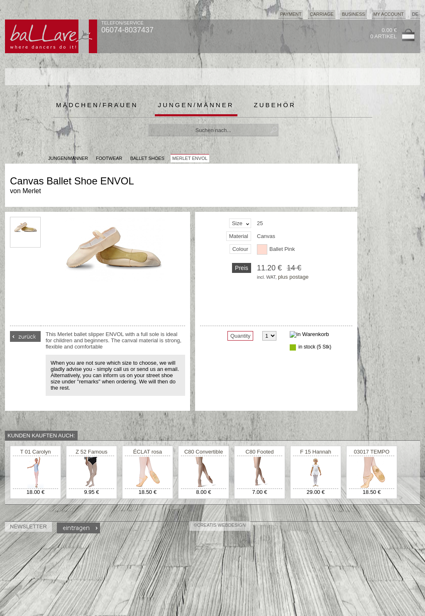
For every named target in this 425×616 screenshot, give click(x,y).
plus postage (293, 277)
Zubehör (275, 104)
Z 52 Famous (91, 452)
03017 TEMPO (372, 452)
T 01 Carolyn (35, 452)
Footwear (109, 158)
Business (353, 14)
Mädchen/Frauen (97, 104)
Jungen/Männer (196, 104)
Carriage (321, 14)
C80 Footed (260, 452)
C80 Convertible (203, 452)
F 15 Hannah (315, 452)
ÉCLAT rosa (147, 452)
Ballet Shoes (147, 158)
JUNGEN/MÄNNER (68, 158)
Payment (291, 14)
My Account (389, 14)
